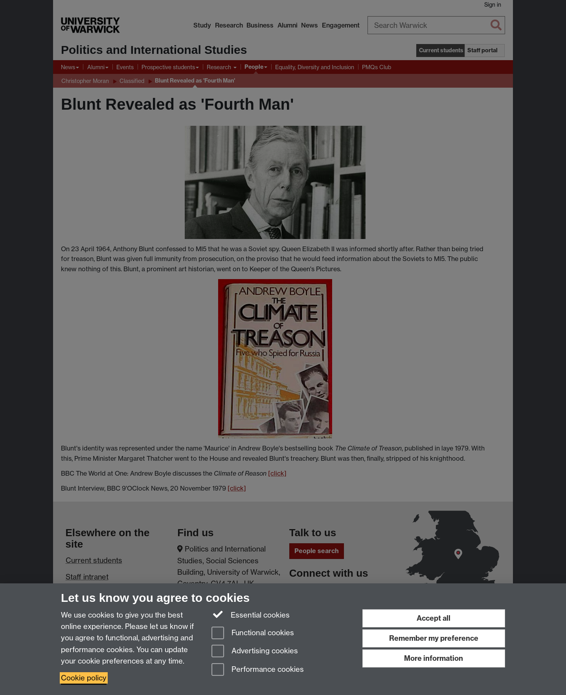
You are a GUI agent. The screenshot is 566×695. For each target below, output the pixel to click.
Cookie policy (84, 677)
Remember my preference (433, 638)
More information (433, 658)
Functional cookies (252, 633)
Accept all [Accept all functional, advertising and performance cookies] (433, 618)
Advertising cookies (254, 651)
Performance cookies (257, 670)
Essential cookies (250, 614)
